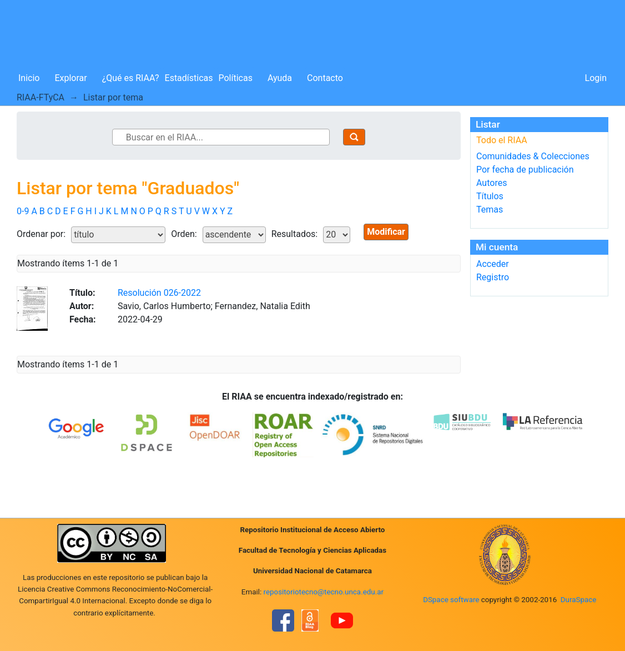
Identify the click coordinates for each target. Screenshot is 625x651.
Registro (492, 277)
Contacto (325, 78)
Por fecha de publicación (525, 169)
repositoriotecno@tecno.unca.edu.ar (324, 592)
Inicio (28, 78)
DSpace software (451, 600)
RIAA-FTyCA (40, 97)
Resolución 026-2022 (159, 292)
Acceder (492, 264)
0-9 (23, 211)
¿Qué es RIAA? (130, 78)
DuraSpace (579, 600)
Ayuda (280, 78)
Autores (491, 183)
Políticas (236, 78)
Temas (489, 209)
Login (596, 78)
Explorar (70, 78)
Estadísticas (189, 78)
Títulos (489, 196)
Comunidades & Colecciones (532, 156)
